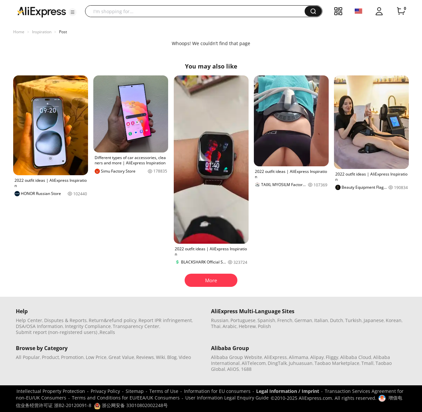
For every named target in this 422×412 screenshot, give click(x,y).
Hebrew (247, 326)
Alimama (298, 357)
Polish (264, 326)
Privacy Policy (105, 391)
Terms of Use (163, 391)
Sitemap (135, 391)
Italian (321, 320)
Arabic (230, 326)
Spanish (266, 320)
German (303, 320)
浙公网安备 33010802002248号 (131, 405)
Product (50, 357)
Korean (394, 320)
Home (18, 32)
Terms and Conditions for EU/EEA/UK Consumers (126, 398)
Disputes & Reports (65, 320)
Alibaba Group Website (236, 357)
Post (63, 32)
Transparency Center (136, 326)
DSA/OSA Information (39, 326)
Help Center (29, 320)
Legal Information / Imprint (287, 391)
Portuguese (243, 320)
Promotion (72, 357)
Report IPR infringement (165, 320)
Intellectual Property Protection (50, 391)
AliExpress (275, 357)
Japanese (374, 320)
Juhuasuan (301, 363)
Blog (172, 357)
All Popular (28, 357)
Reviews (145, 357)
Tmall (367, 363)
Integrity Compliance (88, 326)
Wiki (160, 357)
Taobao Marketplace (337, 363)
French (284, 320)
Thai (216, 326)
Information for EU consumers (217, 391)
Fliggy (332, 357)
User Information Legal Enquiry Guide (227, 398)
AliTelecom (254, 363)
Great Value (121, 357)
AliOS (233, 369)
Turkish (353, 320)
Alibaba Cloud (355, 357)
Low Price (96, 357)
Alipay (317, 357)
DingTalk (277, 363)
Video (185, 357)
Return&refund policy (112, 320)
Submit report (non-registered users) (56, 332)
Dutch (336, 320)
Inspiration (41, 32)
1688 (246, 369)
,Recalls (106, 332)
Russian (219, 320)
